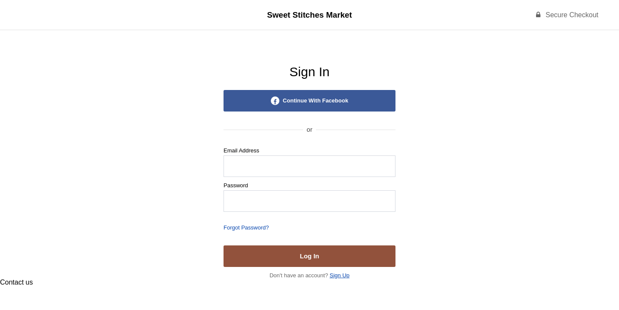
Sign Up (339, 275)
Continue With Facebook (309, 100)
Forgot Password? (246, 227)
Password (236, 185)
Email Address (241, 150)
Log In (309, 256)
